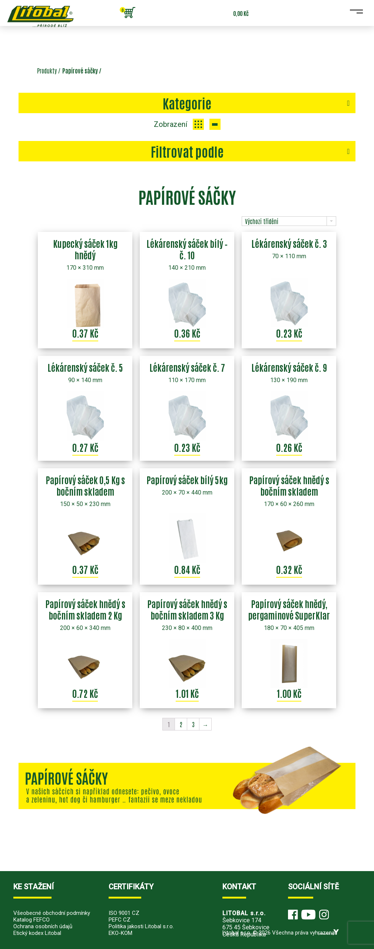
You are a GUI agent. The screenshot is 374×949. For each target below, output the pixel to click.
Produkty (47, 70)
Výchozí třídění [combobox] (261, 221)
